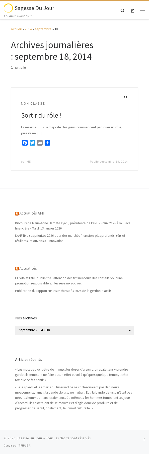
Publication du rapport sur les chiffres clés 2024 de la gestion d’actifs (63, 291)
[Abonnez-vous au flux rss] (144, 440)
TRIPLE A (25, 445)
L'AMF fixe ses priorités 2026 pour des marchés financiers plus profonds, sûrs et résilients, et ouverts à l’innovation (70, 238)
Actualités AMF (32, 213)
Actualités (28, 268)
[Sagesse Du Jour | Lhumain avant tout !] (8, 7)
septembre (43, 29)
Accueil (16, 29)
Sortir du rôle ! (41, 115)
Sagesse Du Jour (29, 438)
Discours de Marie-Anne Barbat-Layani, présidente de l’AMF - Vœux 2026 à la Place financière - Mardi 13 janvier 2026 (73, 225)
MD (29, 161)
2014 (28, 29)
